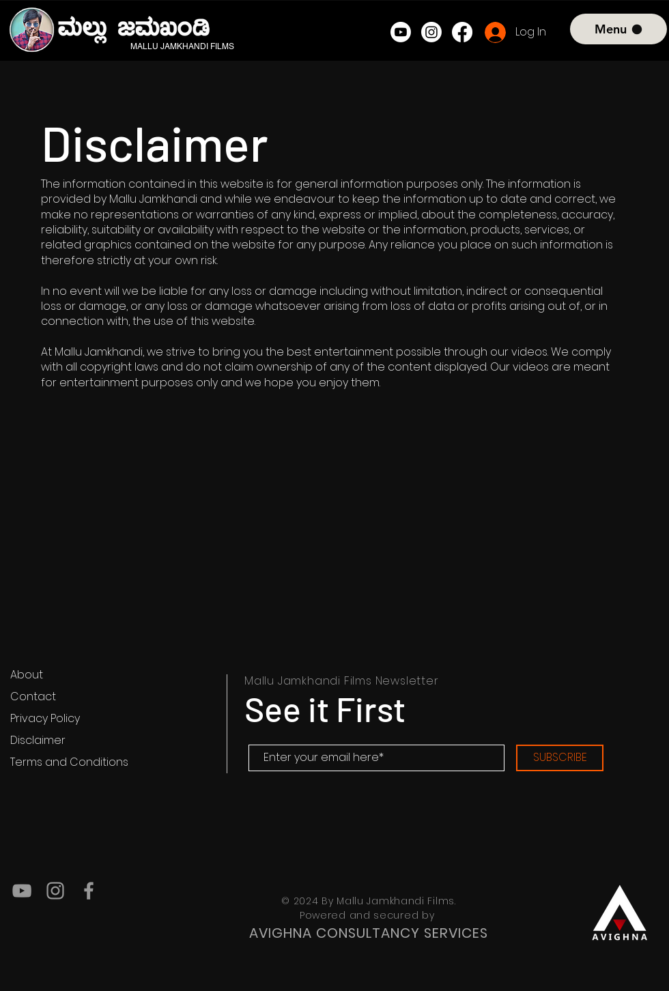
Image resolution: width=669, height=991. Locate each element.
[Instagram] (431, 32)
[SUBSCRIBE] (559, 758)
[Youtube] (400, 32)
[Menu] (618, 29)
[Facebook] (462, 32)
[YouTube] (21, 890)
